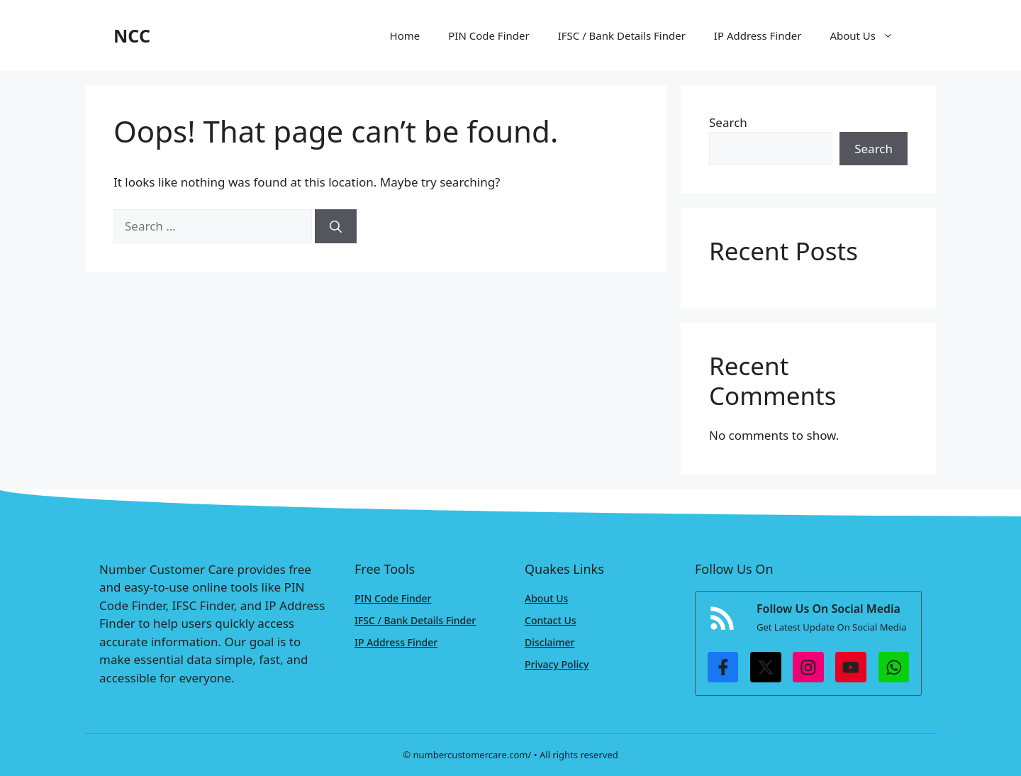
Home (405, 35)
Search (728, 122)
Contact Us (550, 620)
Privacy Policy (556, 664)
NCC (131, 35)
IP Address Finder (758, 35)
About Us (869, 35)
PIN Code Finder (488, 35)
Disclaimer (549, 642)
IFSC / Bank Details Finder (622, 35)
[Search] (336, 226)
